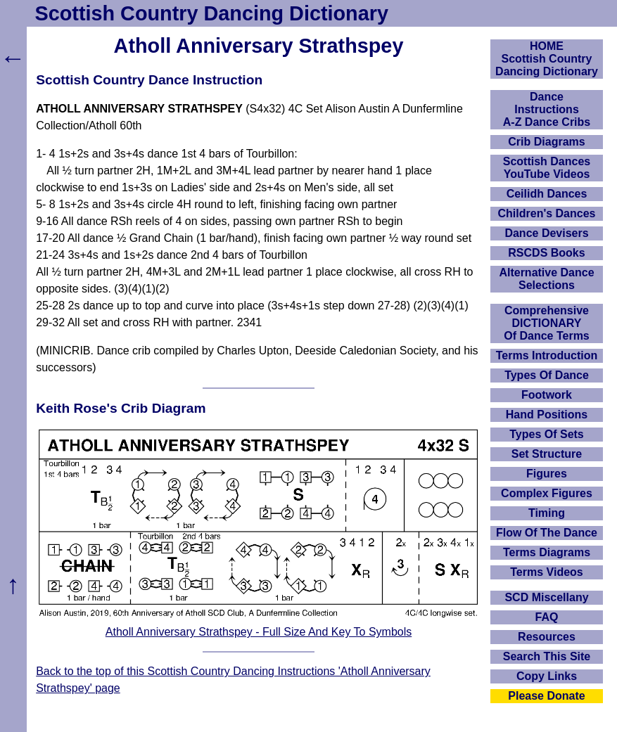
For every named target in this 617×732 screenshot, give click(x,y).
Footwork (546, 395)
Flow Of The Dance (546, 533)
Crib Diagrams (546, 142)
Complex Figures (546, 493)
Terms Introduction (547, 355)
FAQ (547, 617)
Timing (546, 513)
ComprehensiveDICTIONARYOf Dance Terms (547, 323)
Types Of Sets (546, 434)
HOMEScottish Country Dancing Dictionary (546, 58)
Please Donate (546, 696)
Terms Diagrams (546, 552)
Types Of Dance (546, 375)
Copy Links (546, 676)
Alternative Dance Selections (546, 279)
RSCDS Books (546, 253)
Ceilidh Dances (547, 194)
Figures (546, 474)
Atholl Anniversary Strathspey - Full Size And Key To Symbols (259, 632)
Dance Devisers (546, 233)
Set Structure (546, 454)
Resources (546, 637)
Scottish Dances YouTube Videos (546, 167)
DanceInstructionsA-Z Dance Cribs (546, 109)
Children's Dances (547, 213)
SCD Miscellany (546, 597)
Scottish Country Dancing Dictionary (211, 13)
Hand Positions (546, 414)
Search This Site (547, 656)
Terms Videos (546, 572)
